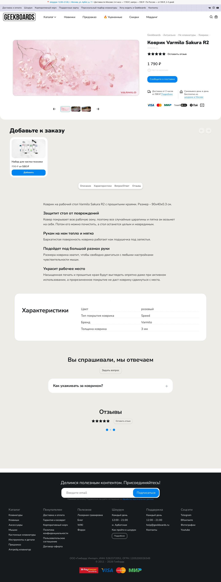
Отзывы (136, 185)
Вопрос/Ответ (121, 185)
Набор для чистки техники (27, 161)
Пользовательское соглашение (54, 539)
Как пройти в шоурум (124, 530)
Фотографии (188, 525)
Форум (81, 530)
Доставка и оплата (12, 7)
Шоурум (28, 7)
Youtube (185, 530)
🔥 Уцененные (113, 17)
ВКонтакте (187, 520)
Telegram (186, 515)
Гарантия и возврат (54, 520)
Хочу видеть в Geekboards (133, 7)
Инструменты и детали (22, 539)
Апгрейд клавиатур (20, 549)
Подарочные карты (69, 7)
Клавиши (14, 520)
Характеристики (103, 185)
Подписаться (146, 493)
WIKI (80, 525)
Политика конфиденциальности (55, 531)
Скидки (134, 17)
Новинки (69, 17)
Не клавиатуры (187, 35)
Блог (80, 520)
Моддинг (152, 17)
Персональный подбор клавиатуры (99, 7)
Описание (85, 185)
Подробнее (167, 96)
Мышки (13, 530)
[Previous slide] (201, 131)
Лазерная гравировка (90, 515)
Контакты (153, 7)
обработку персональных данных (138, 499)
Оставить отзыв (123, 424)
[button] (54, 109)
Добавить (29, 172)
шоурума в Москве (193, 99)
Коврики (203, 35)
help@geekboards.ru (157, 525)
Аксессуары (16, 525)
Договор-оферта (53, 546)
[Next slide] (208, 131)
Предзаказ (89, 17)
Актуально (169, 35)
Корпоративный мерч (46, 7)
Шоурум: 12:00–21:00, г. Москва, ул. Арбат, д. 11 (71, 2)
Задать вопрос (110, 371)
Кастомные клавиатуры (22, 534)
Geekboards (154, 35)
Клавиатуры (16, 515)
